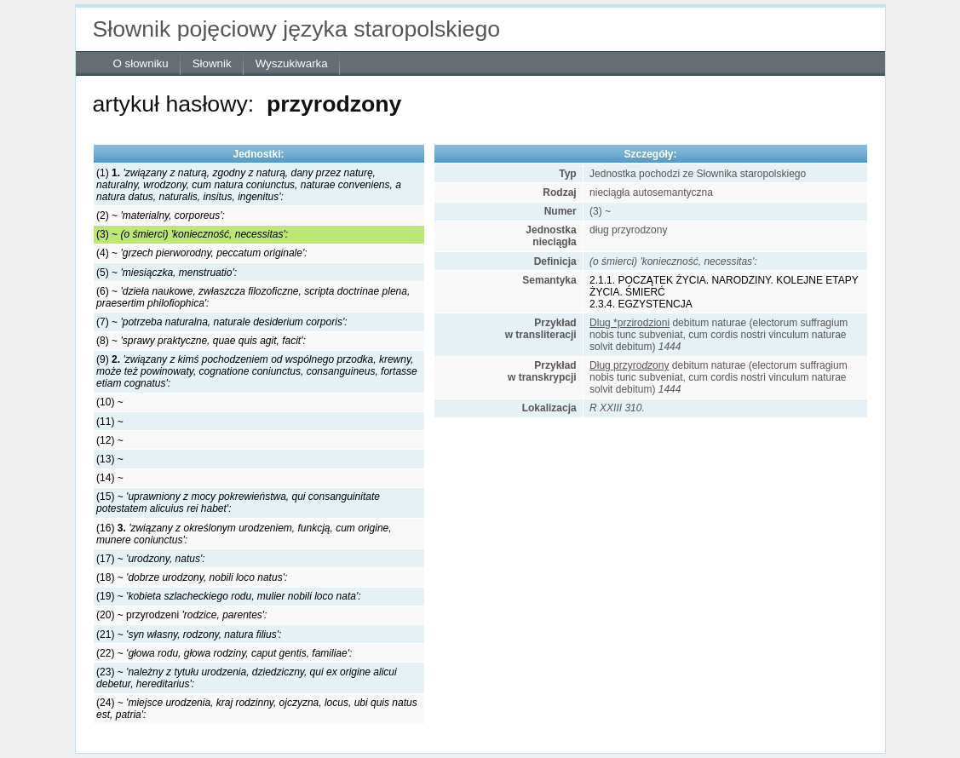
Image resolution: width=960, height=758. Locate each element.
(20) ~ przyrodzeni (181, 615)
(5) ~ (166, 273)
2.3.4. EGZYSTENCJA (641, 304)
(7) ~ (221, 322)
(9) (256, 371)
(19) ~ (228, 596)
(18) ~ (191, 577)
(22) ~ (224, 653)
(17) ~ (150, 559)
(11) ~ (110, 422)
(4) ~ (201, 253)
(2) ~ (160, 215)
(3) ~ (192, 234)
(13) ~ (110, 459)
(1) (248, 185)
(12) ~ (110, 440)
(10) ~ (110, 402)
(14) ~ (110, 478)
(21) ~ (188, 634)
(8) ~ (201, 341)
